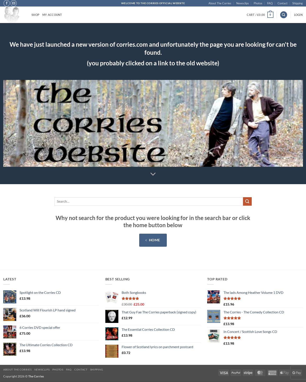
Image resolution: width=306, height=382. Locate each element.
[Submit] (247, 201)
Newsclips (242, 3)
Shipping (297, 3)
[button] (260, 15)
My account (52, 15)
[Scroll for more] (153, 174)
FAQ (270, 3)
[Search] (283, 14)
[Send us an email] (13, 3)
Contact (283, 3)
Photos (258, 3)
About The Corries (219, 3)
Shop (35, 15)
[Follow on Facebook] (6, 3)
